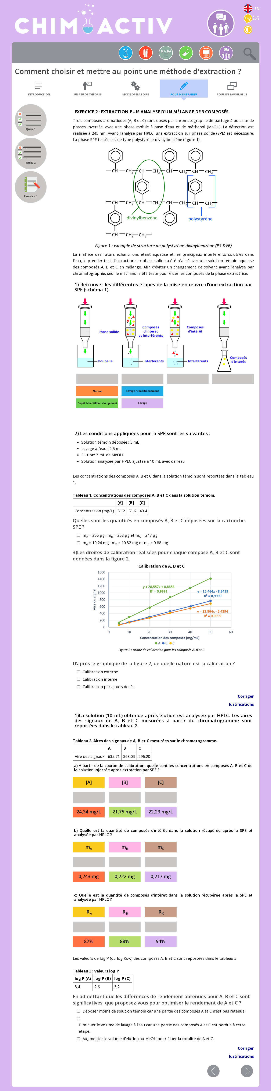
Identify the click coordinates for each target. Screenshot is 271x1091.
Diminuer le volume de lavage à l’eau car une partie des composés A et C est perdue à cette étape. (162, 1028)
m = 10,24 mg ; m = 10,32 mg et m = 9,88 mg (125, 543)
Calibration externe (100, 671)
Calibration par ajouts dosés (108, 686)
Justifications (241, 704)
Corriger (246, 696)
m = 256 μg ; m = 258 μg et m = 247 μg (120, 535)
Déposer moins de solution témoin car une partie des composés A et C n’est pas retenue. (164, 1011)
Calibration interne (100, 679)
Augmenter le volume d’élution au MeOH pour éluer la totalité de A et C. (148, 1038)
